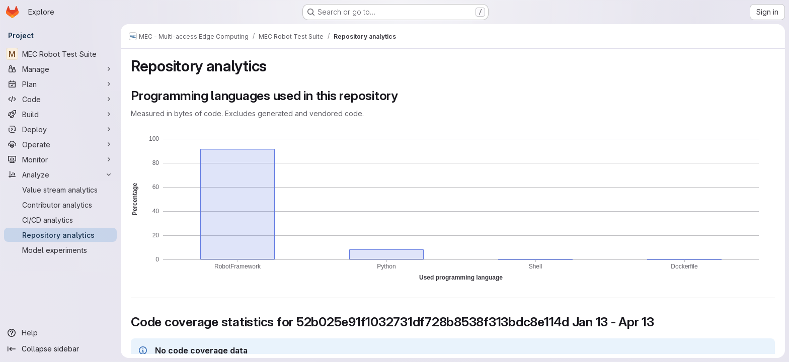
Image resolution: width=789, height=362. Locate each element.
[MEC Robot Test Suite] (60, 54)
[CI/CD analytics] (60, 220)
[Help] (60, 333)
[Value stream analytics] (60, 190)
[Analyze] (60, 174)
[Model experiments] (60, 250)
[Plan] (60, 84)
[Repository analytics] (60, 235)
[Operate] (60, 144)
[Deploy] (60, 129)
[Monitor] (60, 159)
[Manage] (60, 69)
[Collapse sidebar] (60, 349)
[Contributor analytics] (60, 205)
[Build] (60, 114)
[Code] (60, 99)
